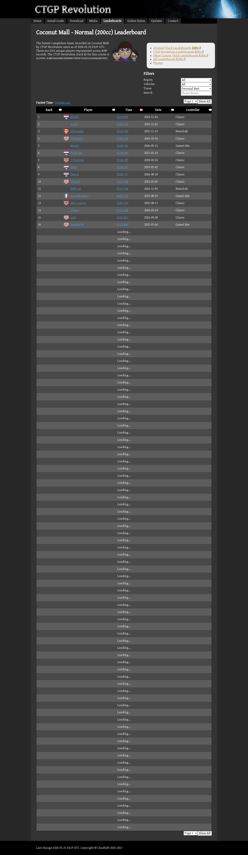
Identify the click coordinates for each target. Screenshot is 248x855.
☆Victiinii (73, 160)
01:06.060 (122, 153)
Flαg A (71, 174)
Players (158, 63)
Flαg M (71, 181)
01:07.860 (122, 224)
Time (129, 110)
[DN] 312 (72, 189)
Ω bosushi (73, 131)
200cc (199, 52)
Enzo (70, 167)
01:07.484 (122, 210)
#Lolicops (73, 153)
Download (76, 21)
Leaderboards (112, 21)
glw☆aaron (74, 203)
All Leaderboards (164, 59)
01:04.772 (122, 124)
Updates (156, 21)
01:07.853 (122, 217)
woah (70, 124)
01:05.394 (122, 138)
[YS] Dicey (73, 138)
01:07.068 (122, 181)
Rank (49, 110)
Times (178, 89)
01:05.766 (122, 146)
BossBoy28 (73, 224)
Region (178, 80)
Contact (173, 21)
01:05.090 (122, 131)
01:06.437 (122, 167)
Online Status (136, 21)
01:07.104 (122, 189)
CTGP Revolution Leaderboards (173, 52)
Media (93, 21)
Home (37, 21)
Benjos (71, 146)
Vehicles (178, 84)
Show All (204, 101)
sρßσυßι (76, 196)
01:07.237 (122, 196)
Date (158, 110)
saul (69, 217)
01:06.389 (122, 160)
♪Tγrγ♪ (71, 210)
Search (178, 93)
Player (88, 110)
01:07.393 (122, 203)
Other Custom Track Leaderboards (175, 55)
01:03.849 (122, 117)
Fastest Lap (62, 103)
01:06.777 (122, 174)
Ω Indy (71, 117)
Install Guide (55, 21)
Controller (192, 110)
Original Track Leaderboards (172, 48)
